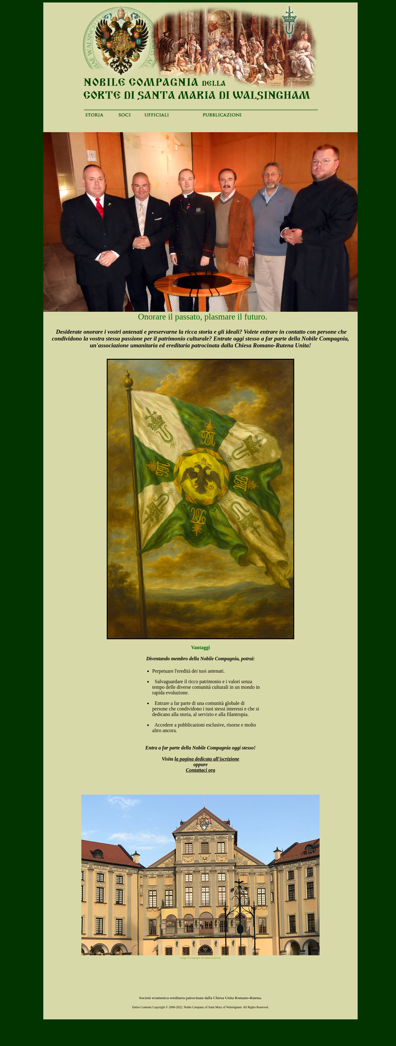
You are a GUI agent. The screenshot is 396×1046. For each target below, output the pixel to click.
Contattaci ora (200, 770)
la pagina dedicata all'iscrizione (206, 759)
